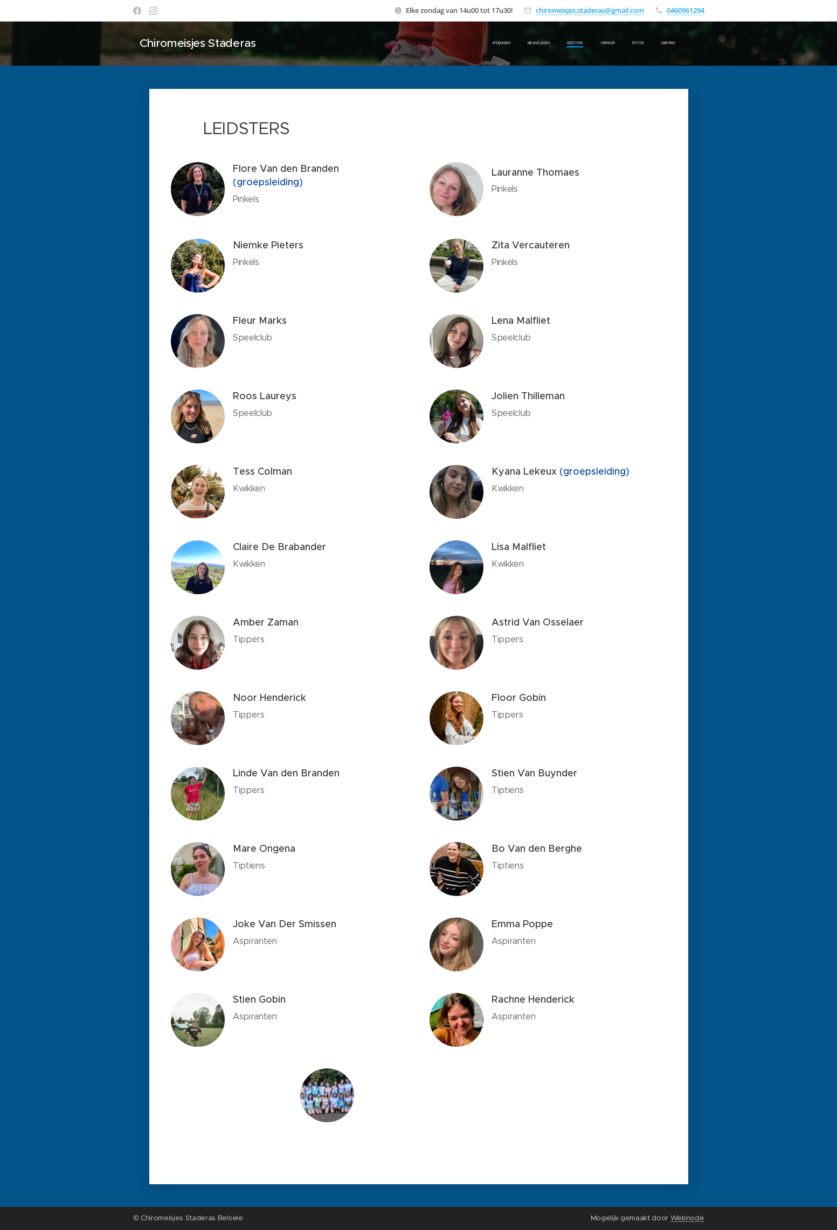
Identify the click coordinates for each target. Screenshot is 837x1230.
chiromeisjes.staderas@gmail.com (590, 10)
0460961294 (685, 10)
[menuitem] (552, 43)
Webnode (687, 1217)
